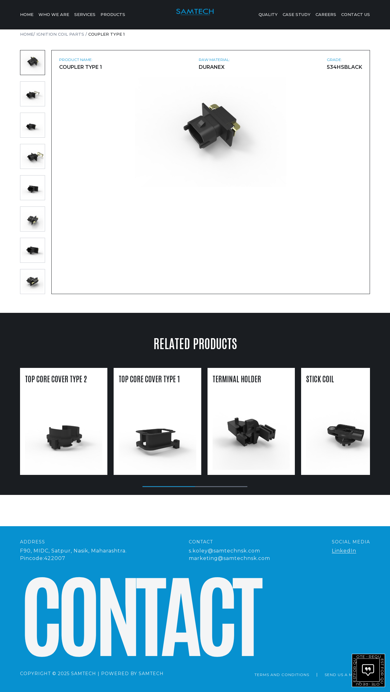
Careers (326, 15)
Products (112, 15)
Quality (268, 15)
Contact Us (355, 15)
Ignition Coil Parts (60, 34)
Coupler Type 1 (106, 34)
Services (84, 15)
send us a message (347, 674)
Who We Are (53, 15)
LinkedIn (344, 551)
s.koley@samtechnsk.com (224, 551)
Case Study (296, 15)
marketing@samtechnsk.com (229, 558)
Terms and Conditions (281, 674)
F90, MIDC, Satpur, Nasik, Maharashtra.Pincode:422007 (73, 554)
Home (26, 15)
